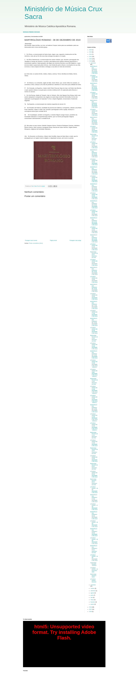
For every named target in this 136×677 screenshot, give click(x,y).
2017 (90, 609)
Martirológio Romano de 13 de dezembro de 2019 (94, 381)
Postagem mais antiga (75, 240)
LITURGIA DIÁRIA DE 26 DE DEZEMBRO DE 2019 (93, 162)
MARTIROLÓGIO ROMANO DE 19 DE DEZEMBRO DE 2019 (93, 271)
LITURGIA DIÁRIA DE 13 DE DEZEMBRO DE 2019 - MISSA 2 (93, 390)
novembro (93, 585)
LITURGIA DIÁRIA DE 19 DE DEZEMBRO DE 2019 (93, 279)
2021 (90, 56)
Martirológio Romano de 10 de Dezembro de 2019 (94, 450)
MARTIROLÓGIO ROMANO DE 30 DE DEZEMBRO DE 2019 (93, 87)
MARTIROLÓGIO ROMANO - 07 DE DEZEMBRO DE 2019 (94, 498)
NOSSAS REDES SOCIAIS (31, 32)
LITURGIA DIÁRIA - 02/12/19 (93, 581)
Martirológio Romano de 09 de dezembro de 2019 (94, 466)
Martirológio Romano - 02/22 (93, 575)
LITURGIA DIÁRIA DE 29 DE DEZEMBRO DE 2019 (93, 112)
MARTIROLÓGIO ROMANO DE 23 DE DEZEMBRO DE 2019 (93, 204)
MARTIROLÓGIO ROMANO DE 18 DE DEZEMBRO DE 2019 (93, 288)
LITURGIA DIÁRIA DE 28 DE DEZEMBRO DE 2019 (93, 129)
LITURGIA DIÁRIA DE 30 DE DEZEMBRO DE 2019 (93, 95)
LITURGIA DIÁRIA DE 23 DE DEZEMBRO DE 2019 (93, 213)
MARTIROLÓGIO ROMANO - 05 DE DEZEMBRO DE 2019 (94, 532)
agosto (92, 593)
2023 (90, 52)
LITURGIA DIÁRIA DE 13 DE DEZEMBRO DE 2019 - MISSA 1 (93, 399)
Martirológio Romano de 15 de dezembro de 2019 (94, 338)
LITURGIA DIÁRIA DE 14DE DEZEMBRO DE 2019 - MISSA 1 (93, 373)
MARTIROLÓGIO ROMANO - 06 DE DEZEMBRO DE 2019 (94, 515)
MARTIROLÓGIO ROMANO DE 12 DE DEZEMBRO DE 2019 (93, 408)
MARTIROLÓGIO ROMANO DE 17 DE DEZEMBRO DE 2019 (93, 305)
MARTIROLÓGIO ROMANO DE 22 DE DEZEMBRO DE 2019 (93, 221)
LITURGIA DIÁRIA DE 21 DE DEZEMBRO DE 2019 (93, 246)
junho (92, 595)
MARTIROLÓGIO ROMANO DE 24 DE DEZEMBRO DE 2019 (93, 187)
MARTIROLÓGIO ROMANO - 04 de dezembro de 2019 (94, 549)
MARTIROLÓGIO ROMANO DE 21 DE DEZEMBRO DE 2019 (93, 238)
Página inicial (53, 240)
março (92, 599)
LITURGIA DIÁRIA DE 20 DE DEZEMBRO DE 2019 (93, 262)
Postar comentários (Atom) (36, 243)
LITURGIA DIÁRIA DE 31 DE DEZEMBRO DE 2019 (93, 78)
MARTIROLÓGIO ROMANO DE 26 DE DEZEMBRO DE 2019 (93, 153)
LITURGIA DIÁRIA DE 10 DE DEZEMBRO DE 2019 (93, 458)
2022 (90, 54)
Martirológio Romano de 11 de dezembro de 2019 (94, 435)
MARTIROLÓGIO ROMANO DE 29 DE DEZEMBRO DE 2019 (93, 104)
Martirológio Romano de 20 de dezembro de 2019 (94, 254)
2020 (90, 59)
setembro (93, 590)
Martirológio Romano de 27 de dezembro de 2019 (94, 137)
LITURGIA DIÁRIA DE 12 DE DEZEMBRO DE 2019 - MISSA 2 (93, 417)
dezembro (93, 63)
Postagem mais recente (31, 240)
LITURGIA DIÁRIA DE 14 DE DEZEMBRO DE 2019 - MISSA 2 (93, 364)
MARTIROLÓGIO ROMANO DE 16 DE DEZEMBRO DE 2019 (93, 322)
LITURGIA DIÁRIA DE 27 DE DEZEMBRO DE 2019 (93, 144)
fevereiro (93, 602)
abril (92, 597)
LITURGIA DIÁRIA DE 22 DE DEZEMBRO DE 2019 (93, 229)
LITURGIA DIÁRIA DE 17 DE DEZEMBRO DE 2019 (93, 313)
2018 (90, 607)
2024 (90, 49)
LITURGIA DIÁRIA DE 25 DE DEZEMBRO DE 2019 (93, 178)
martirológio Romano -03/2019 (93, 564)
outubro (93, 588)
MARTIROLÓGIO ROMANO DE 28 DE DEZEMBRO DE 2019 (93, 121)
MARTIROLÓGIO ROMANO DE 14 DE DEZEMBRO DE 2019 (93, 354)
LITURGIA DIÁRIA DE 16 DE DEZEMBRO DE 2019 (93, 330)
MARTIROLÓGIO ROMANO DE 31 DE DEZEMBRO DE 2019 (93, 70)
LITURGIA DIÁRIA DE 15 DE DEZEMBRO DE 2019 (93, 346)
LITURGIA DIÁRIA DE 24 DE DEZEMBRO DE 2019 (93, 195)
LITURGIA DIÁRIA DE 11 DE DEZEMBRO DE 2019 (93, 443)
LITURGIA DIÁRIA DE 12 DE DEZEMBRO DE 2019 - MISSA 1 (93, 426)
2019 (90, 61)
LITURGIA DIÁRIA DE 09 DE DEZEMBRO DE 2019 (93, 474)
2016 (90, 611)
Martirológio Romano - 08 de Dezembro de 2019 (93, 481)
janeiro (92, 604)
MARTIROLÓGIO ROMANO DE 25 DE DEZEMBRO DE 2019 (93, 170)
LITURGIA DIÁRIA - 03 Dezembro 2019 (94, 570)
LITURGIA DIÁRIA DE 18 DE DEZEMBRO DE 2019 (93, 296)
